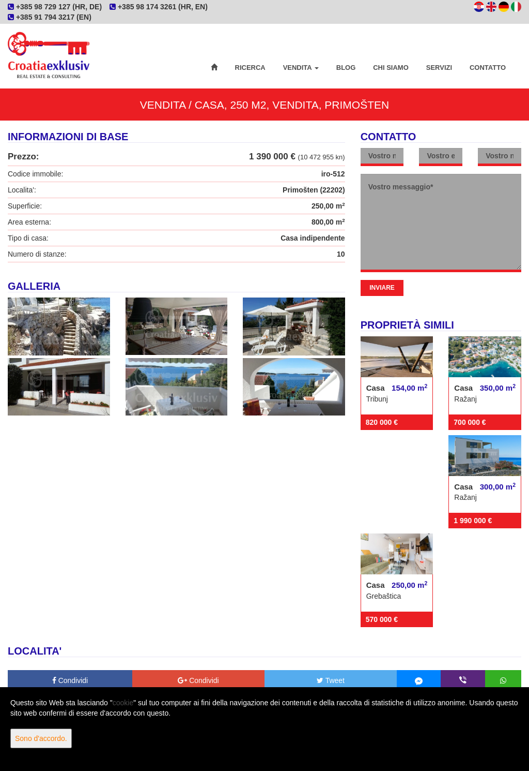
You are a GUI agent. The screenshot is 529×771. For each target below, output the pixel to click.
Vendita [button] (301, 67)
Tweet (331, 680)
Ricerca (250, 67)
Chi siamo (391, 67)
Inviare (382, 287)
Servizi (439, 67)
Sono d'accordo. (41, 738)
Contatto (488, 67)
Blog (346, 67)
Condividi (70, 680)
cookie (123, 703)
